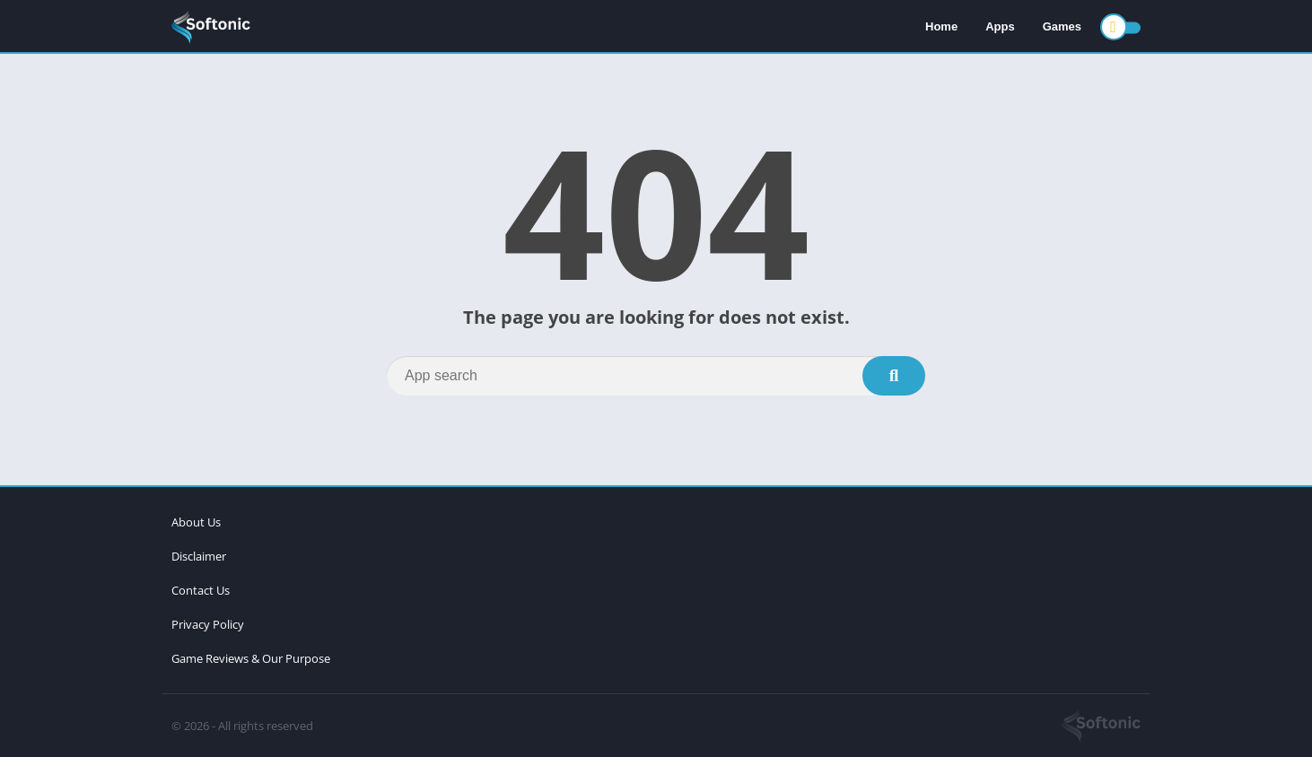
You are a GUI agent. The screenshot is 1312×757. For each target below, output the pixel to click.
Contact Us (200, 590)
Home (941, 27)
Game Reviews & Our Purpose (250, 658)
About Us (196, 522)
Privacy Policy (207, 624)
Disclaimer (198, 556)
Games (1062, 27)
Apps (1000, 27)
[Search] (656, 376)
